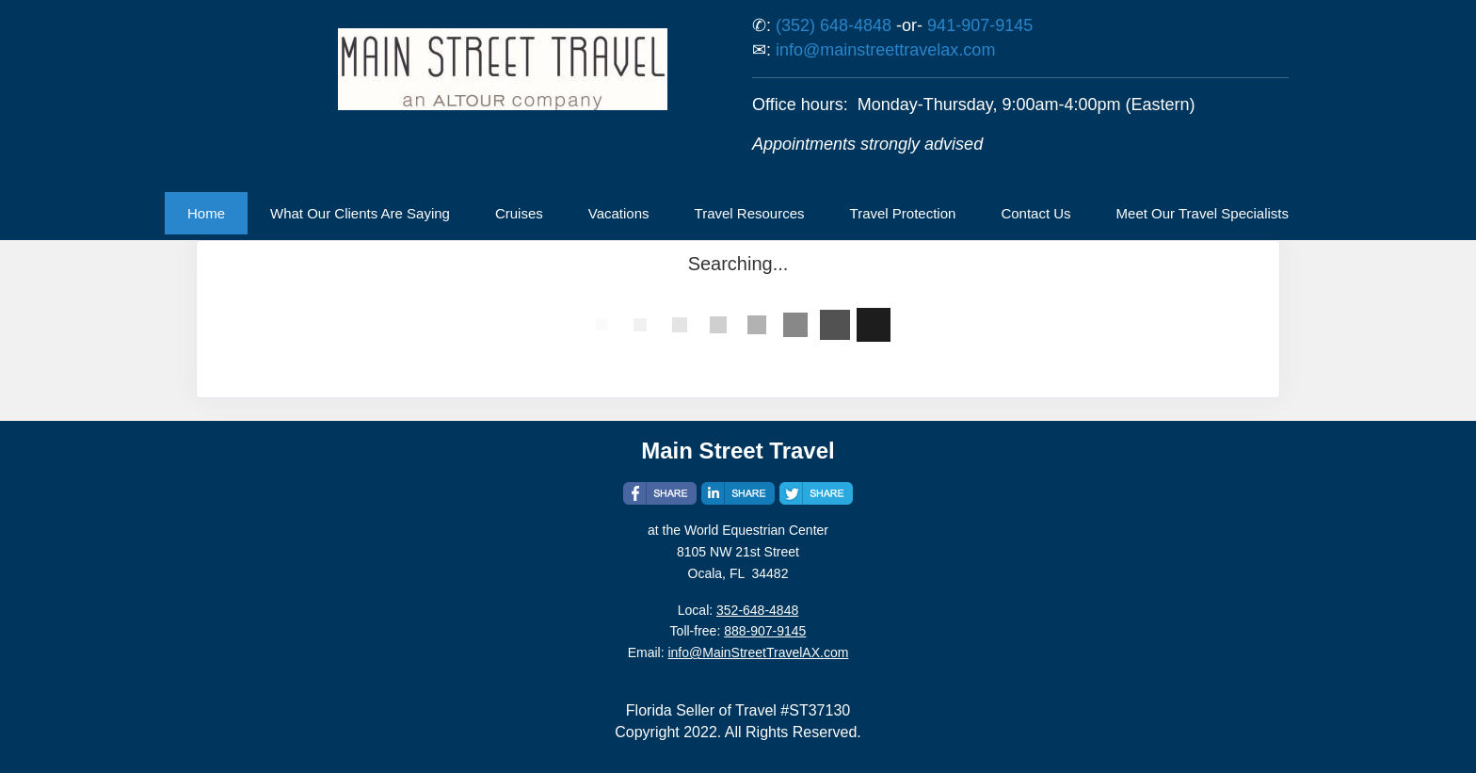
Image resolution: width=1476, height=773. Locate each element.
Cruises (519, 213)
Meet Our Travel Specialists (1202, 213)
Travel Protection (903, 213)
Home (206, 213)
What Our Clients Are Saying (360, 213)
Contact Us (1035, 213)
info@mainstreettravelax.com (885, 49)
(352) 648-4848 (833, 25)
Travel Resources (750, 213)
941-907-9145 (980, 25)
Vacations (619, 213)
